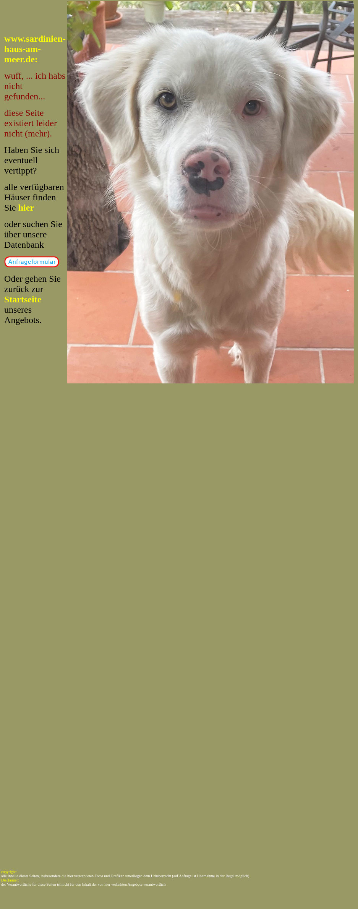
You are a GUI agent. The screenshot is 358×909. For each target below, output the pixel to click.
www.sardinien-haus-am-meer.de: (35, 49)
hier (26, 208)
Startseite (22, 299)
